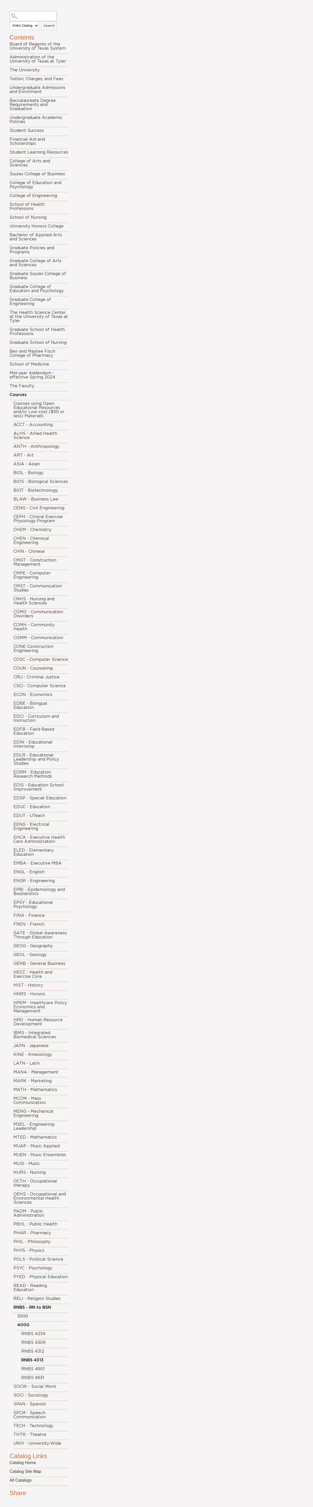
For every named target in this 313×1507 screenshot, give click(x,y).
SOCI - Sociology (30, 1395)
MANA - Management (35, 1072)
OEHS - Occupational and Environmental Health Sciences (39, 1198)
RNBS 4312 (32, 1351)
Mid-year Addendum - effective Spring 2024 (32, 375)
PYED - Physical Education (40, 1277)
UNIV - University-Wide (37, 1443)
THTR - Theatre (29, 1435)
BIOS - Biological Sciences (40, 482)
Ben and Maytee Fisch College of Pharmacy (32, 353)
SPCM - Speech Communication (29, 1415)
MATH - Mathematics (35, 1090)
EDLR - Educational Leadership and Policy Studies (36, 759)
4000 (23, 1325)
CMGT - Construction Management (34, 562)
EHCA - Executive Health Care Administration (39, 839)
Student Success (27, 130)
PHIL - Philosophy (31, 1242)
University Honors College (37, 226)
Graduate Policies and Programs (32, 250)
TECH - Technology (33, 1426)
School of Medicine (29, 364)
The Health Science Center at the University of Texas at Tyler (39, 317)
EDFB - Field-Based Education (33, 731)
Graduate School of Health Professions (37, 332)
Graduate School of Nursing (38, 342)
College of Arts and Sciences (30, 163)
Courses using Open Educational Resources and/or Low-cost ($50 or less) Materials (39, 410)
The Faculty (22, 386)
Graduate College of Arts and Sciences (35, 263)
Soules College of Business (37, 174)
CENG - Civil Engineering (38, 508)
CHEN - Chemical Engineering (31, 540)
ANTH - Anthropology (36, 446)
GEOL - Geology (29, 955)
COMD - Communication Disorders (38, 614)
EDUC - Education (31, 807)
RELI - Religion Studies (37, 1299)
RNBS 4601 (33, 1369)
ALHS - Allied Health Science (35, 435)
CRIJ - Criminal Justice (36, 677)
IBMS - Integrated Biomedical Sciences (34, 1035)
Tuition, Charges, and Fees (36, 79)
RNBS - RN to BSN (32, 1307)
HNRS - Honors (29, 994)
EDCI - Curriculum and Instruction (36, 718)
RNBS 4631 (32, 1378)
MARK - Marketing (32, 1081)
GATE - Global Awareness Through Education (40, 935)
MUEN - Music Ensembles (39, 1155)
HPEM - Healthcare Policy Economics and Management (40, 1007)
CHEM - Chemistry (32, 530)
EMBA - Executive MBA (37, 863)
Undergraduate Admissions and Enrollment (37, 90)
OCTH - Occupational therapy (35, 1183)
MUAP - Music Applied (36, 1146)
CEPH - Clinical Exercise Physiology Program (38, 519)
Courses (18, 395)
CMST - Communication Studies (37, 588)
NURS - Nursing (29, 1172)
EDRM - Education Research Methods (32, 774)
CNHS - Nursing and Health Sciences (33, 601)
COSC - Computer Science (40, 659)
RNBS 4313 (32, 1360)
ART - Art (23, 455)
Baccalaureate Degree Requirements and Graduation (33, 105)
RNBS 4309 (33, 1343)
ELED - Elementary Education (33, 852)
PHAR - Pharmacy (32, 1233)
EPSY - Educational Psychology (33, 904)
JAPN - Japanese (31, 1046)
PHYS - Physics (28, 1250)
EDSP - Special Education (39, 798)
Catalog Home (23, 1462)
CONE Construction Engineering (33, 649)
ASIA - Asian (26, 464)
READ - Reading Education (30, 1288)
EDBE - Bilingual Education (30, 705)
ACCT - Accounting (33, 425)
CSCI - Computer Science (39, 686)
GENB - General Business (39, 963)
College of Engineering (33, 196)
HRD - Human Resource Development (38, 1022)
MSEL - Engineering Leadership (33, 1126)
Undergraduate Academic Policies (36, 120)
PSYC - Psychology (32, 1268)
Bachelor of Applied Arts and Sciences (36, 237)
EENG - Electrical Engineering (31, 826)
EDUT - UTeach (29, 816)
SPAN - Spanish (29, 1404)
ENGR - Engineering (34, 881)
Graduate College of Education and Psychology (37, 289)
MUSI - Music (26, 1164)
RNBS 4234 (33, 1334)
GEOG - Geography (33, 946)
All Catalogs (21, 1480)
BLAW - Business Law (36, 499)
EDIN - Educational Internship (32, 744)
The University (25, 70)
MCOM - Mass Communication (29, 1100)
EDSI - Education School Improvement (38, 787)
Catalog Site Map (25, 1471)
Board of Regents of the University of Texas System (38, 46)
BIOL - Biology (28, 473)
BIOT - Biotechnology (35, 490)
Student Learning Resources (39, 152)
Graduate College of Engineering (30, 302)
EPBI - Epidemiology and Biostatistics (39, 892)
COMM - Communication (38, 638)
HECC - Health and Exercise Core (32, 974)
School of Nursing (28, 217)
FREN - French (28, 924)
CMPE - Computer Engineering (32, 575)
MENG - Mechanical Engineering (33, 1113)
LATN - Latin (26, 1063)
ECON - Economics (32, 695)
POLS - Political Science (38, 1259)
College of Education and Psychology (35, 185)
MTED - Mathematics (35, 1137)
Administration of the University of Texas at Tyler (38, 59)
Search (49, 25)
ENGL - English (28, 872)
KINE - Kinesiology (32, 1054)
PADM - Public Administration (28, 1213)
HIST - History (28, 985)
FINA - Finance (29, 915)
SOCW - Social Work (34, 1386)
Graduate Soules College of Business (38, 276)
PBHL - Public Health (35, 1224)
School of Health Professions (27, 206)
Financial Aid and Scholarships (27, 141)
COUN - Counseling (33, 668)
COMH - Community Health (33, 627)
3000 (22, 1316)
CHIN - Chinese (29, 551)
